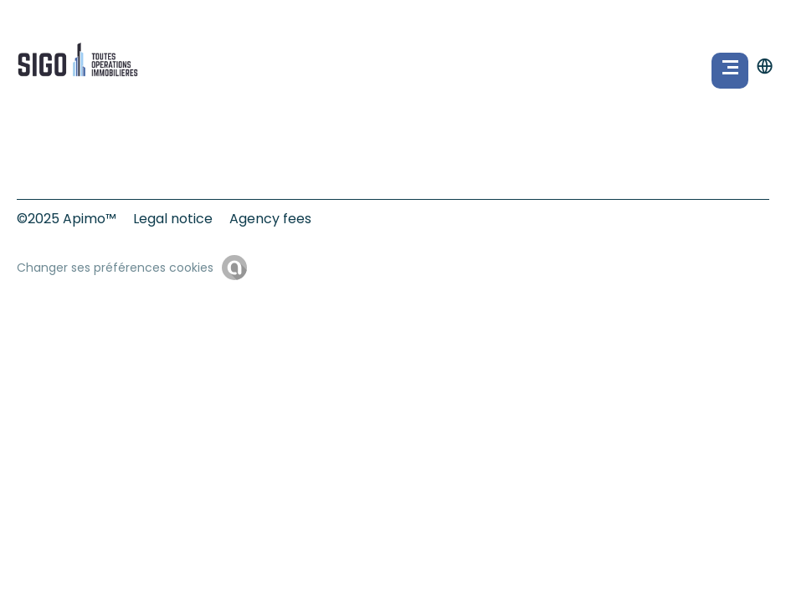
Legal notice (173, 218)
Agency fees (270, 218)
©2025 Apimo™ (66, 218)
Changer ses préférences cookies (115, 267)
